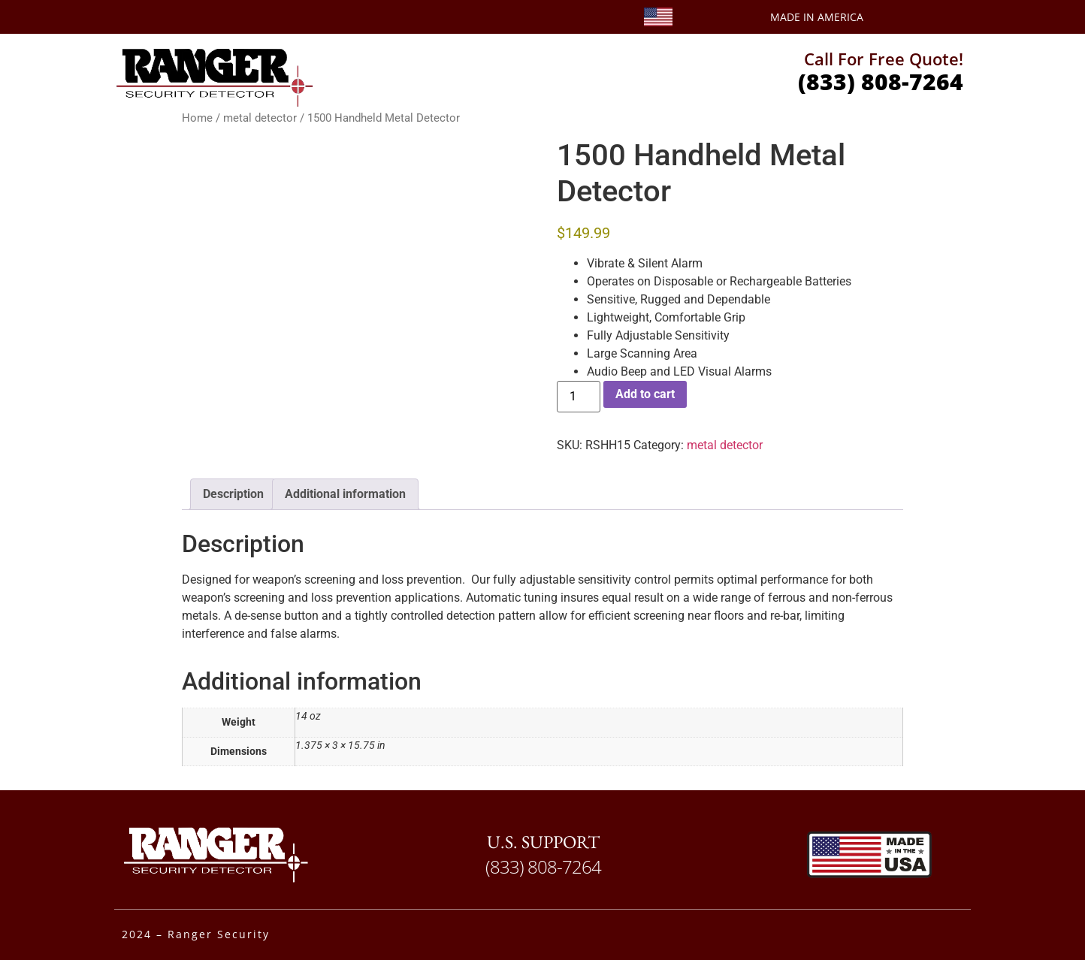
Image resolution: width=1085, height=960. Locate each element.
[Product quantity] (578, 396)
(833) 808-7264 (880, 81)
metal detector (260, 118)
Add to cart (645, 394)
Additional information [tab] (345, 494)
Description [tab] (233, 494)
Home (197, 118)
